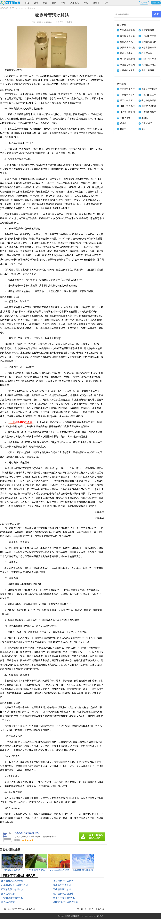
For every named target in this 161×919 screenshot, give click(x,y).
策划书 (144, 118)
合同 (54, 3)
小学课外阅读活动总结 (12, 898)
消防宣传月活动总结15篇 (65, 902)
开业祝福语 (146, 123)
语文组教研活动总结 (63, 893)
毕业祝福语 (125, 118)
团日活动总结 (8, 893)
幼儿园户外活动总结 (94, 909)
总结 (36, 3)
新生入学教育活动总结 (64, 898)
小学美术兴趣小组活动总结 (14, 885)
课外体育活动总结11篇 (12, 881)
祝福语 (96, 3)
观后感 (123, 123)
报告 (45, 3)
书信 (63, 3)
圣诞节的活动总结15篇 (12, 889)
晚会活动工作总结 (62, 885)
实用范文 (74, 3)
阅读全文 (59, 22)
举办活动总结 (8, 902)
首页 (27, 3)
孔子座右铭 (146, 53)
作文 (86, 3)
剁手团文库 (75, 916)
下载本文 (68, 22)
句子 (106, 3)
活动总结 (32, 8)
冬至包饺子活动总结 (63, 881)
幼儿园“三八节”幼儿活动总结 (21, 909)
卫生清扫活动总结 (62, 889)
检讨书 (123, 129)
